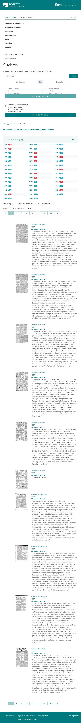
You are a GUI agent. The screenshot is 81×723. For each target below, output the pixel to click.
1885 (57, 149)
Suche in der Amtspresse (40, 115)
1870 (31, 144)
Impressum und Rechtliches (26, 716)
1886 (57, 153)
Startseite (8, 17)
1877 (31, 173)
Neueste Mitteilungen (15, 107)
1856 (5, 144)
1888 (57, 161)
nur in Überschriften (52, 89)
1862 (5, 169)
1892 (57, 178)
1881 (31, 190)
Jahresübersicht (10, 35)
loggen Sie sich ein (11, 124)
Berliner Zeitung (13, 89)
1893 (57, 182)
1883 (31, 198)
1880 (31, 186)
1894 (57, 186)
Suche (15, 17)
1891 (57, 173)
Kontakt (8, 47)
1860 (5, 161)
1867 (5, 190)
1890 (57, 169)
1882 (31, 194)
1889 (57, 165)
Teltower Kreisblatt (14, 112)
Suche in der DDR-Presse (40, 96)
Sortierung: (7, 204)
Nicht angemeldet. (73, 716)
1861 (5, 165)
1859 (5, 157)
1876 (31, 169)
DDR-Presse (9, 31)
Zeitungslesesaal (11, 59)
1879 (31, 182)
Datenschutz (10, 716)
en (75, 17)
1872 (31, 153)
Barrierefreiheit (43, 716)
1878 (31, 178)
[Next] (57, 213)
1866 (5, 186)
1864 (5, 178)
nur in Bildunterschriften (53, 93)
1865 (5, 182)
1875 (31, 165)
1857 (5, 149)
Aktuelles (8, 43)
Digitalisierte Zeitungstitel (14, 23)
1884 (57, 144)
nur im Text (49, 91)
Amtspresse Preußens (13, 27)
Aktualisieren (47, 204)
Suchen (73, 76)
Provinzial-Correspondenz (16, 109)
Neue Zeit (10, 91)
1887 (57, 157)
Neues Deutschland (14, 93)
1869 (5, 198)
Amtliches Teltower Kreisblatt (17, 105)
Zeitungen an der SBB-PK (14, 55)
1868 (5, 194)
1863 (5, 173)
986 (44, 213)
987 (51, 213)
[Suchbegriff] (36, 76)
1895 (57, 190)
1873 (31, 157)
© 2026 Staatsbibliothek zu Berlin (27, 719)
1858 (5, 153)
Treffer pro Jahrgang (15, 139)
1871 (31, 149)
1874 (31, 161)
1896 (57, 194)
